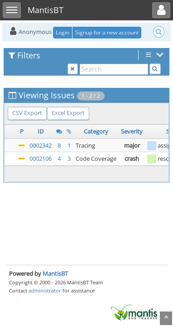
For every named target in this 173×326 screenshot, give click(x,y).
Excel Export (68, 113)
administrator (45, 290)
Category (96, 131)
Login (62, 32)
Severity (132, 131)
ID (40, 131)
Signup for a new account (107, 32)
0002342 (40, 145)
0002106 (40, 158)
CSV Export (27, 113)
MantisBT (55, 273)
